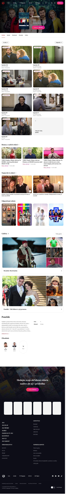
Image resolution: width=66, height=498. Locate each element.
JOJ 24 (30, 2)
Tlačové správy (36, 451)
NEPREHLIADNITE (38, 448)
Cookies (16, 487)
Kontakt (40, 487)
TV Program (22, 2)
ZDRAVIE (35, 431)
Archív (14, 2)
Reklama (35, 454)
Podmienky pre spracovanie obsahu (7, 487)
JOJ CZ (5, 442)
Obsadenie (21, 35)
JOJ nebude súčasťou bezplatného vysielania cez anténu (45, 464)
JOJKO (4, 432)
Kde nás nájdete (36, 459)
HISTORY (35, 434)
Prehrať (32, 389)
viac (44, 23)
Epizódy (8, 35)
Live (9, 2)
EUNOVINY (4, 462)
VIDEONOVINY (5, 459)
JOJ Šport (37, 2)
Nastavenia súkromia (23, 487)
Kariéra (35, 462)
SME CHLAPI (36, 429)
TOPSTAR (35, 426)
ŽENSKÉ (35, 424)
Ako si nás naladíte (37, 457)
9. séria (5, 42)
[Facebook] (52, 479)
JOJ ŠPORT (6, 429)
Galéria (26, 35)
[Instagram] (55, 479)
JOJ (3, 423)
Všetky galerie (59, 233)
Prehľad (3, 35)
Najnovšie (59, 42)
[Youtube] (58, 479)
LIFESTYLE (36, 421)
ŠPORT (3, 457)
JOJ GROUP (6, 445)
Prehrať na (38, 27)
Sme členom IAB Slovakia (32, 487)
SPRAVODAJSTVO (7, 448)
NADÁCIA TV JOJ (9, 435)
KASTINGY (6, 438)
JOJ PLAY (6, 426)
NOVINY (4, 451)
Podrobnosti (14, 35)
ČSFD (34, 19)
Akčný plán (35, 467)
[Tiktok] (61, 479)
